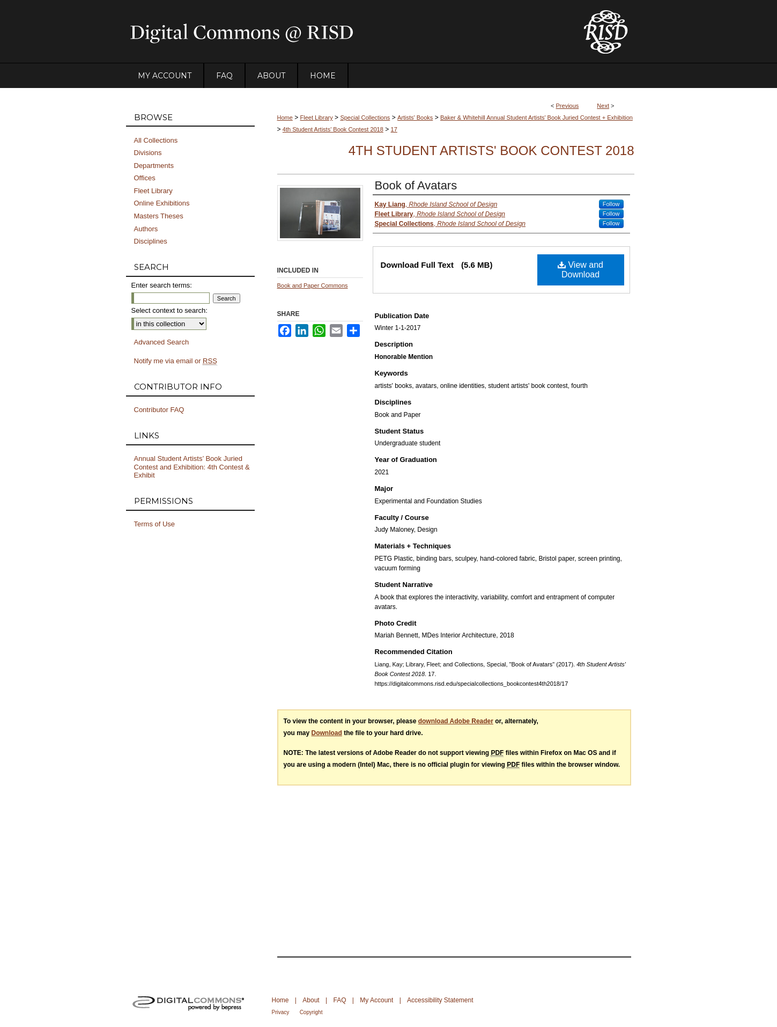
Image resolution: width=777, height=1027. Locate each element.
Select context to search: (169, 310)
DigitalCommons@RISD (346, 31)
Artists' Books (415, 117)
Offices (145, 178)
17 (394, 129)
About (310, 1000)
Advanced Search (161, 342)
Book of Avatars (416, 185)
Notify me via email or (175, 361)
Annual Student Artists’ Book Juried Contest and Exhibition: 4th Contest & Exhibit (192, 466)
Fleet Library (316, 117)
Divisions (148, 153)
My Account (376, 1000)
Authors (146, 229)
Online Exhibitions (162, 203)
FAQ (339, 1000)
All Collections (156, 140)
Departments (154, 166)
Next (603, 105)
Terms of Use (154, 524)
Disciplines (150, 241)
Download (327, 733)
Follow (611, 204)
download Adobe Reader (455, 721)
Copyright (311, 1012)
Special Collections (365, 117)
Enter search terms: (161, 285)
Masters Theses (158, 216)
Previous (567, 105)
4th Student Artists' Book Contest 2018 (333, 129)
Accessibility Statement (440, 1000)
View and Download (580, 269)
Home (285, 117)
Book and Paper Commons (312, 285)
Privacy (281, 1012)
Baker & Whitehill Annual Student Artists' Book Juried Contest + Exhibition (536, 117)
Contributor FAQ (159, 410)
